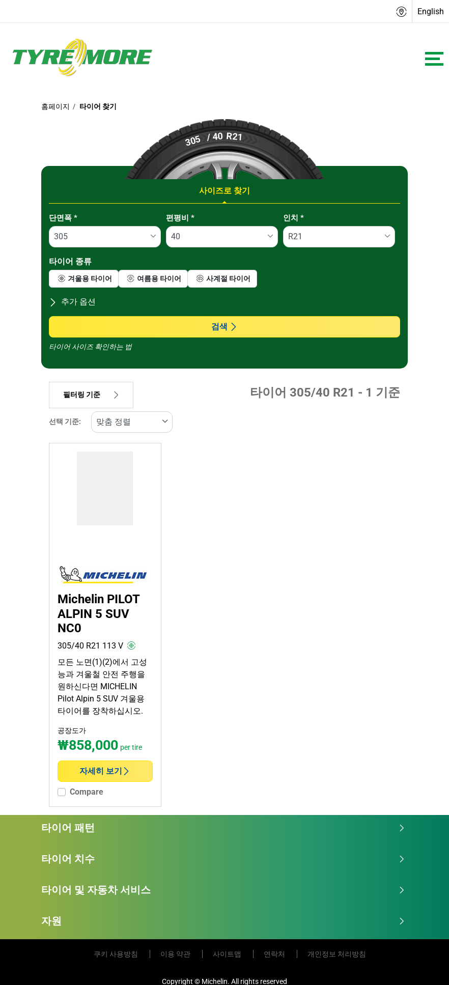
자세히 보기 (104, 771)
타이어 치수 (223, 859)
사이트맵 (228, 954)
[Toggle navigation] (434, 58)
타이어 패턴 (223, 828)
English (430, 11)
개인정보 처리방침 (336, 954)
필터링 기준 (91, 394)
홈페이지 (55, 106)
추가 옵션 (72, 301)
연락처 (275, 954)
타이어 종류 (70, 261)
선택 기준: (65, 421)
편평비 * (180, 217)
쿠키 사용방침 (116, 954)
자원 (223, 921)
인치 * (293, 217)
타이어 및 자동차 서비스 (223, 890)
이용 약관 (176, 954)
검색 (224, 326)
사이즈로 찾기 (224, 190)
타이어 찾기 (97, 106)
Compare (86, 792)
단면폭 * (63, 217)
